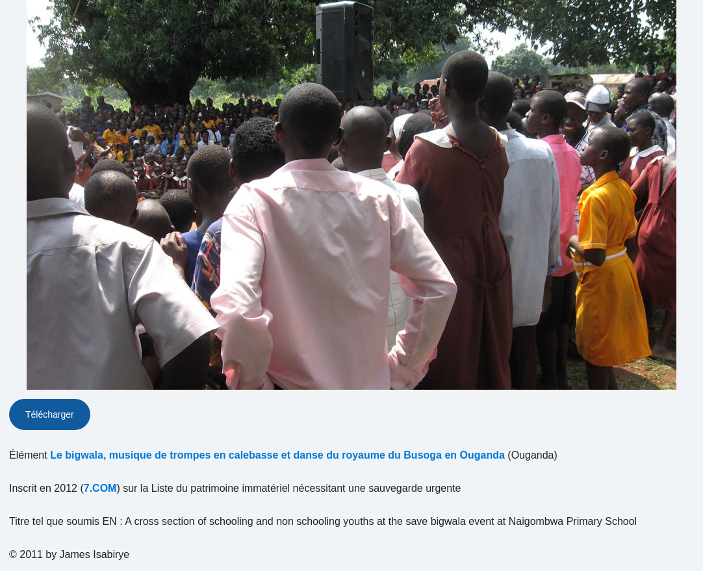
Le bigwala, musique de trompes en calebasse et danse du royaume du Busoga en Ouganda (277, 455)
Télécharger (49, 414)
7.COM (100, 488)
